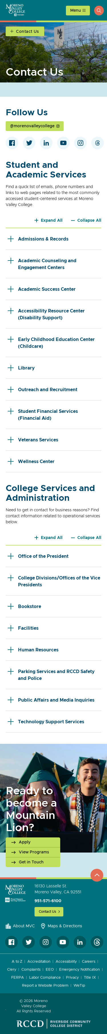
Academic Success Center (42, 289)
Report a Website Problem (45, 985)
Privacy (72, 978)
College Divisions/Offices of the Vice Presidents (54, 581)
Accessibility (66, 962)
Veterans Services (33, 440)
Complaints (31, 970)
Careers (88, 962)
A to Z (17, 962)
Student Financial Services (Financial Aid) (43, 414)
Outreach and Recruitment (42, 390)
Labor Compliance (45, 978)
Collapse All (89, 221)
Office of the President (38, 556)
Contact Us (47, 911)
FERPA (17, 978)
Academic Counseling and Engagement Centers (42, 264)
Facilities (23, 628)
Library (21, 368)
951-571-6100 (48, 901)
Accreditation (39, 962)
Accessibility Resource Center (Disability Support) (46, 314)
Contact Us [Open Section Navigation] (27, 32)
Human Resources (33, 650)
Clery (11, 970)
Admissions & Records (38, 239)
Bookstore (24, 606)
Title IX (90, 978)
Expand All (52, 221)
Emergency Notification (79, 970)
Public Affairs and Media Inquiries (51, 700)
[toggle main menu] (78, 10)
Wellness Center (31, 462)
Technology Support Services (46, 722)
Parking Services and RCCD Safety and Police (51, 675)
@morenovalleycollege (32, 126)
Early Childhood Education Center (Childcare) (51, 342)
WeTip (79, 985)
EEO (50, 970)
